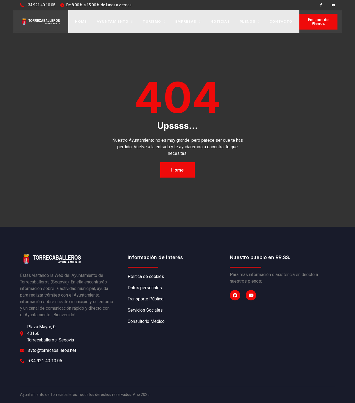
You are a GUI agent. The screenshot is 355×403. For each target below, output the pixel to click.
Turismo (154, 21)
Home (81, 21)
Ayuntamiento (115, 21)
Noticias (220, 21)
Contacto (281, 21)
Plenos (250, 21)
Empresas (188, 21)
